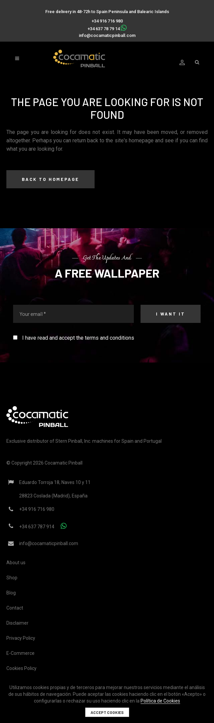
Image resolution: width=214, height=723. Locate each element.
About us (15, 562)
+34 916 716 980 (107, 20)
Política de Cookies (160, 701)
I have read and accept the (73, 338)
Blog (11, 592)
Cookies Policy (21, 668)
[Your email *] (73, 314)
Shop (11, 577)
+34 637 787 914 (36, 526)
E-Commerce (20, 653)
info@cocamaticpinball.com (107, 35)
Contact (14, 608)
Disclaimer (17, 623)
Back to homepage (50, 179)
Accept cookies (107, 712)
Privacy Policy (20, 638)
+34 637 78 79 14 (104, 28)
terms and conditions (109, 338)
